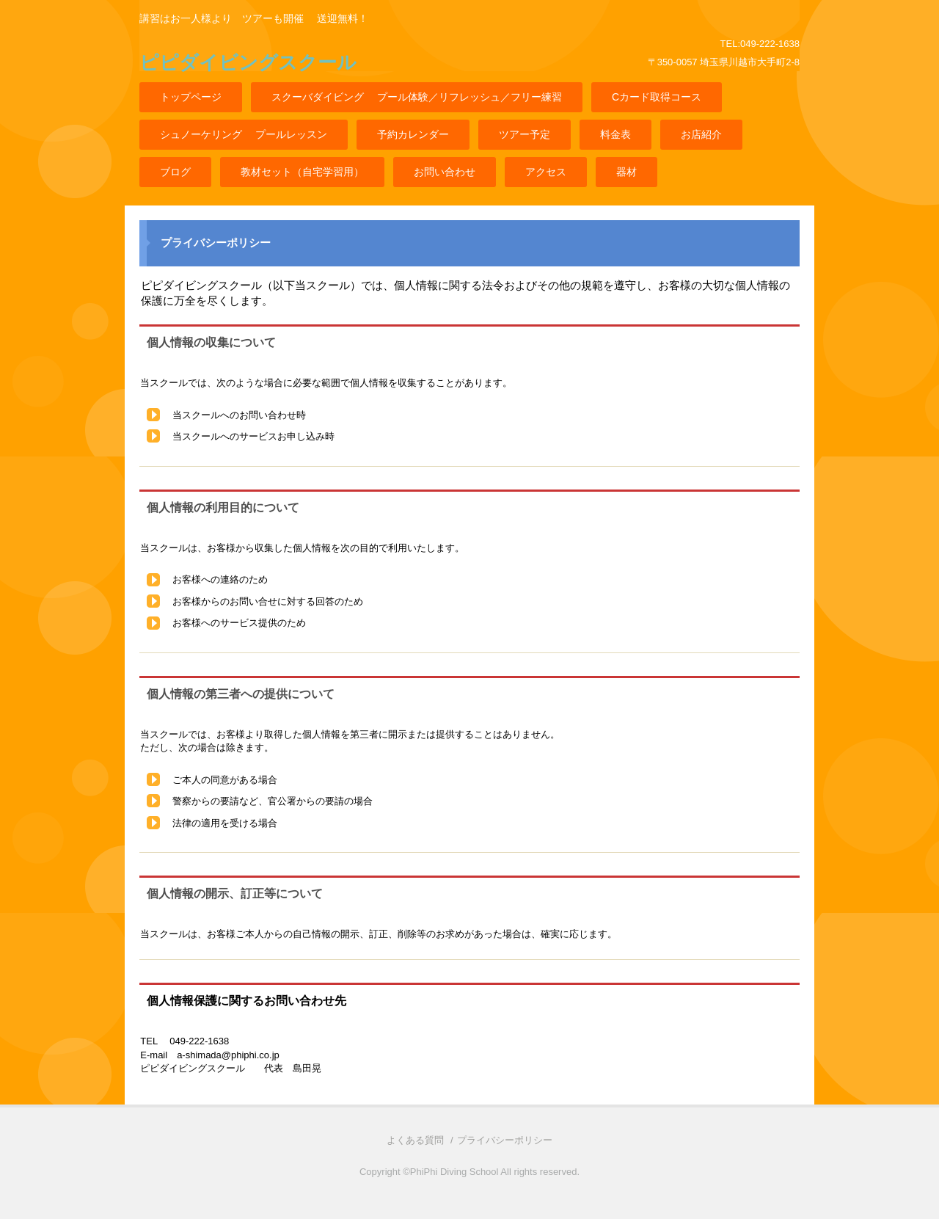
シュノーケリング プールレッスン (243, 134)
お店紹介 (701, 134)
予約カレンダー (413, 134)
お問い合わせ (444, 172)
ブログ (175, 172)
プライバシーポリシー (504, 1140)
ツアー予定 (524, 134)
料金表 (615, 134)
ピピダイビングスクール (248, 62)
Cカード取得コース (656, 97)
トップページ (191, 97)
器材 (626, 172)
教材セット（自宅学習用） (302, 172)
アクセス (545, 172)
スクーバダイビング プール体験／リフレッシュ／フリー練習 (416, 97)
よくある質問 (415, 1140)
